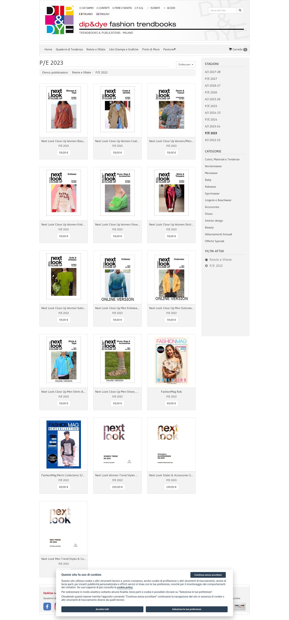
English (102, 14)
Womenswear (213, 166)
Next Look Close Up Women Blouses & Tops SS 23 (63, 141)
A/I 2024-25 (213, 112)
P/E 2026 (211, 92)
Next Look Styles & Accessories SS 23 (171, 475)
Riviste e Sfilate (95, 49)
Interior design (214, 220)
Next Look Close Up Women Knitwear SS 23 (63, 224)
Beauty (209, 227)
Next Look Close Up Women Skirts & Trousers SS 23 (171, 224)
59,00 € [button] (63, 152)
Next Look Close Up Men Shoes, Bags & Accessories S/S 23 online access (117, 391)
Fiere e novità (122, 8)
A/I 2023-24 (212, 126)
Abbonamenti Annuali (218, 234)
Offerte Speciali (214, 241)
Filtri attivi (214, 251)
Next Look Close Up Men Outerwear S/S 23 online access (171, 308)
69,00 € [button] (171, 403)
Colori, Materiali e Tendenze (222, 159)
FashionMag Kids (171, 391)
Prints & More (151, 49)
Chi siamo (86, 8)
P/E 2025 (211, 106)
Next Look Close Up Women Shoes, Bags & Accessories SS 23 (117, 224)
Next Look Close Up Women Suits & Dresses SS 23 (63, 308)
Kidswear (210, 186)
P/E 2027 (211, 78)
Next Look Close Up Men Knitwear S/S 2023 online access (117, 308)
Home (48, 49)
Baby (208, 180)
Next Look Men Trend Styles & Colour (63, 559)
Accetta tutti (102, 609)
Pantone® (169, 49)
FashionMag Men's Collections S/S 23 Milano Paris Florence (63, 475)
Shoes (209, 214)
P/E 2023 (211, 133)
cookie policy (125, 587)
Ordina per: (185, 64)
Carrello (238, 49)
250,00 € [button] (117, 487)
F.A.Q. (139, 8)
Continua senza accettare (208, 575)
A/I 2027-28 (212, 72)
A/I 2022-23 (212, 140)
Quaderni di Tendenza (69, 49)
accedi (169, 8)
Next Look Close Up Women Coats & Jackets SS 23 (117, 141)
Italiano (86, 14)
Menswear (211, 173)
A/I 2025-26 (212, 99)
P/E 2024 (211, 119)
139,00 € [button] (171, 487)
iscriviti (153, 8)
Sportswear (212, 193)
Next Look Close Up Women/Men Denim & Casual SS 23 (171, 141)
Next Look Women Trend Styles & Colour (117, 475)
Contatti (102, 8)
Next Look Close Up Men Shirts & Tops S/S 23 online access (63, 391)
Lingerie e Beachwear (218, 200)
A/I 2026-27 (212, 85)
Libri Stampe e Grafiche (123, 49)
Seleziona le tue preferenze (186, 609)
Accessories (212, 207)
